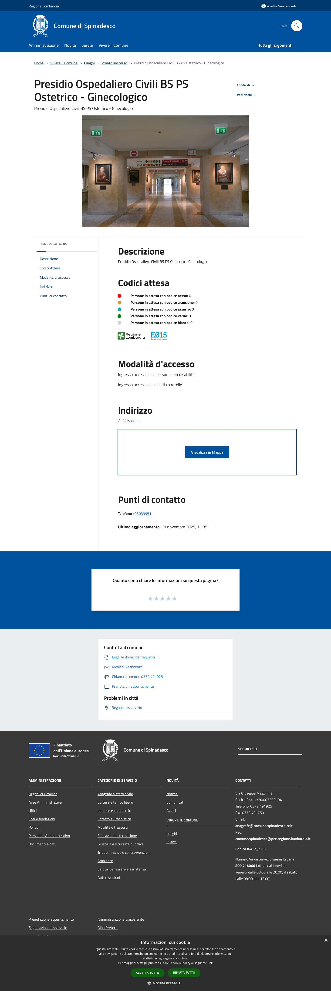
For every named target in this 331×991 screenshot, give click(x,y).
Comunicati (175, 802)
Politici (34, 827)
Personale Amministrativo (49, 835)
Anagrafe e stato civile (115, 794)
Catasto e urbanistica (114, 819)
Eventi (171, 842)
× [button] (326, 940)
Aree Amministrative (45, 802)
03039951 (143, 513)
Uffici (33, 810)
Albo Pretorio (108, 927)
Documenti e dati (42, 844)
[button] (165, 983)
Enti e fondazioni (42, 819)
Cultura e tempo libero (115, 802)
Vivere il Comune (64, 63)
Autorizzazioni (109, 877)
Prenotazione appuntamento (51, 919)
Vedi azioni (247, 95)
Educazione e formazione (117, 835)
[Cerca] (296, 25)
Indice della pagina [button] (53, 244)
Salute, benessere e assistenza (122, 869)
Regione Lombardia (44, 6)
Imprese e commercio (114, 810)
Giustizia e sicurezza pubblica (121, 844)
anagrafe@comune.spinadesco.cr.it (264, 825)
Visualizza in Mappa (207, 452)
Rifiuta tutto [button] (184, 973)
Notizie (172, 794)
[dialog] (165, 963)
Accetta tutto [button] (147, 973)
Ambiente (105, 860)
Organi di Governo (43, 794)
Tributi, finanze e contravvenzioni (124, 852)
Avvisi (171, 810)
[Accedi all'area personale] (278, 6)
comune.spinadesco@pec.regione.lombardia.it (273, 838)
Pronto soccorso (114, 63)
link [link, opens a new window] (210, 963)
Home (39, 63)
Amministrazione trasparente (121, 919)
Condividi (246, 85)
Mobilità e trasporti (113, 827)
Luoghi (89, 63)
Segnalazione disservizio (48, 927)
